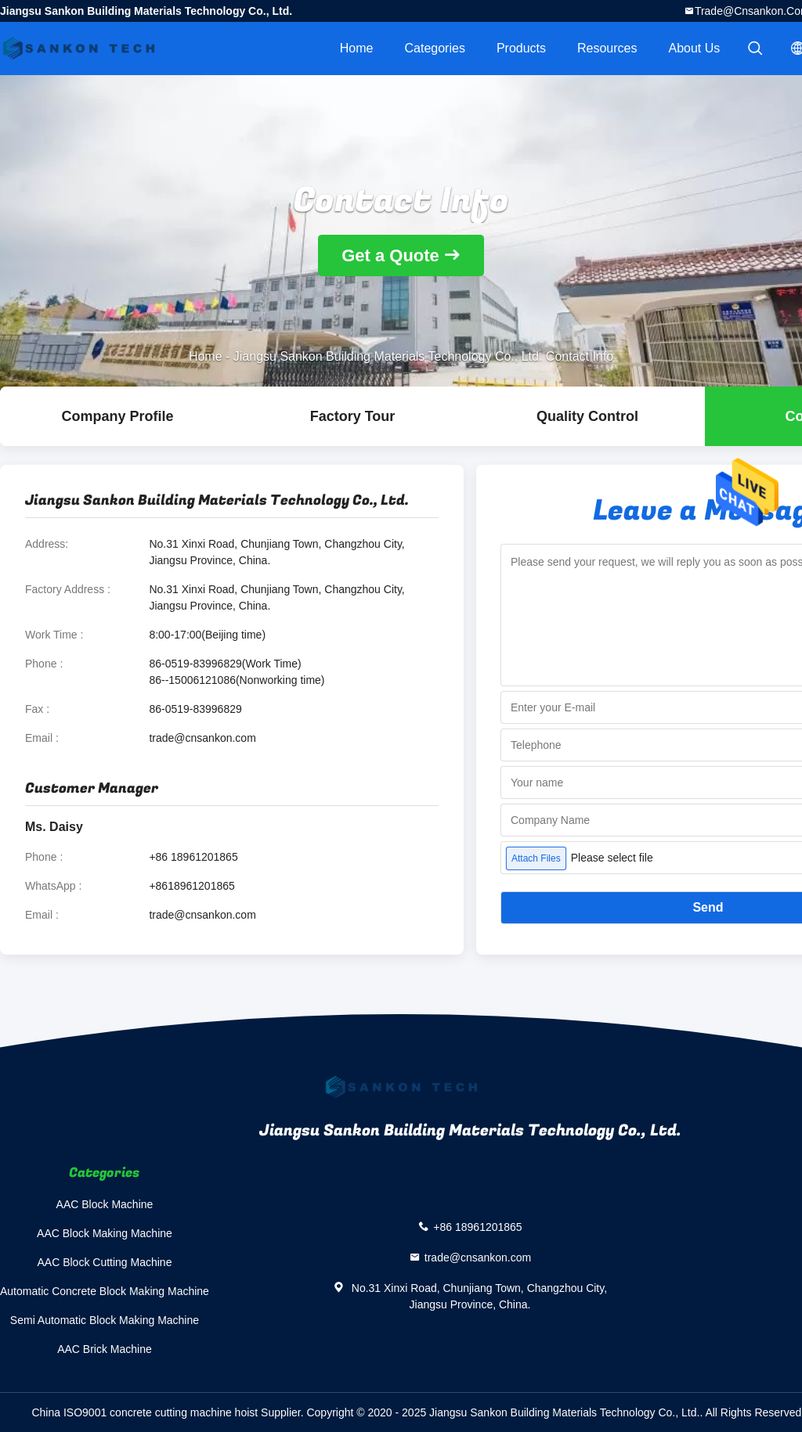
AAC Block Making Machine (104, 1233)
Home (357, 48)
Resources (607, 48)
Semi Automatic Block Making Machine (104, 1320)
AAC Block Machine (105, 1204)
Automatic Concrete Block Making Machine (104, 1291)
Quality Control (587, 416)
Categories (435, 48)
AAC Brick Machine (104, 1349)
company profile (117, 416)
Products (521, 48)
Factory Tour (353, 416)
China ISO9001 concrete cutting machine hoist (144, 1412)
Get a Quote (390, 255)
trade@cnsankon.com (202, 738)
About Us (695, 48)
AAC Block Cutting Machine (104, 1262)
